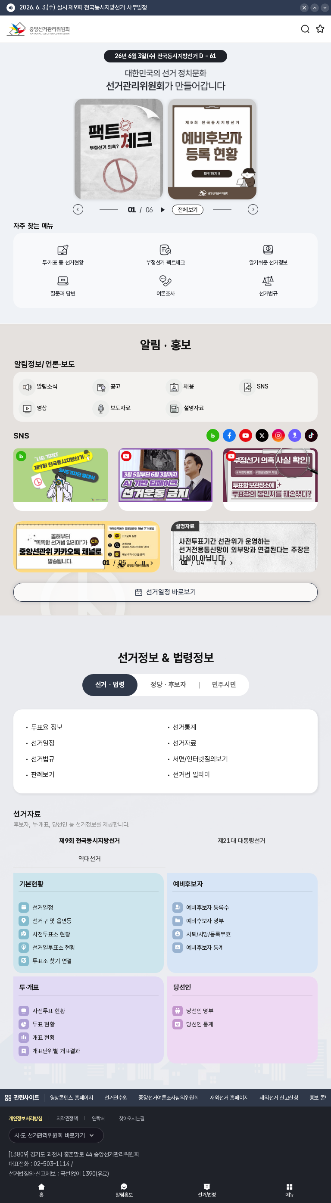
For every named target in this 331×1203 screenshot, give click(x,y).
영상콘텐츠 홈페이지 (71, 1097)
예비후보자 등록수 (207, 908)
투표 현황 (43, 1024)
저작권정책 (67, 1119)
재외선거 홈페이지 (229, 1097)
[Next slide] (252, 209)
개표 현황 (43, 1038)
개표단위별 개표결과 (56, 1051)
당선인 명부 (199, 1011)
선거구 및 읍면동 (52, 921)
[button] (314, 7)
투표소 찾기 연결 (52, 961)
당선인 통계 (199, 1024)
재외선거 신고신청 (278, 1097)
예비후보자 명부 (205, 921)
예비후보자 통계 (205, 948)
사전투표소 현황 (51, 934)
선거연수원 (116, 1097)
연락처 (98, 1119)
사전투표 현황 (48, 1011)
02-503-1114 (51, 1163)
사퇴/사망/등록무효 (208, 934)
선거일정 (42, 908)
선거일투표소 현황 (53, 948)
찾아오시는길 (131, 1119)
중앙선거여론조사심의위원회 (168, 1097)
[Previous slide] (78, 209)
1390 (89, 1173)
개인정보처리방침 (25, 1119)
